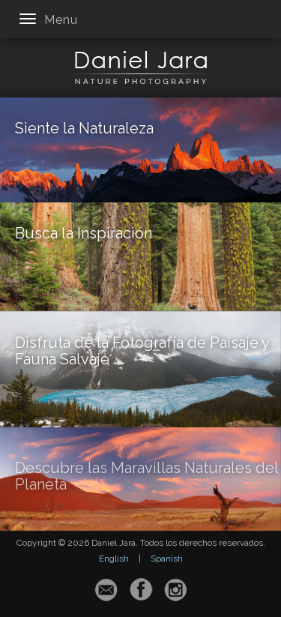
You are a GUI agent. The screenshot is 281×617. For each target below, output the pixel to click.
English (114, 558)
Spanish (167, 558)
